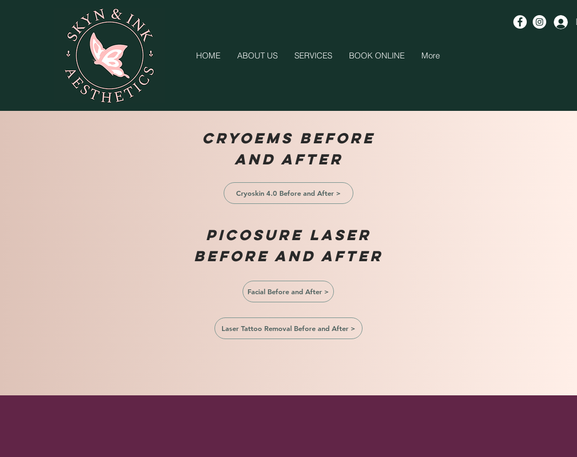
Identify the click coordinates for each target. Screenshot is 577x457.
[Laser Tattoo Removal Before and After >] (288, 328)
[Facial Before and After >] (288, 291)
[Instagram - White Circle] (539, 22)
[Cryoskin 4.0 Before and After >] (288, 193)
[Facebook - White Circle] (520, 22)
